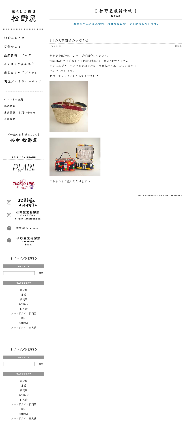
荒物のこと (23, 47)
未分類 (23, 290)
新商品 (23, 299)
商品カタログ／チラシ (23, 73)
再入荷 (23, 309)
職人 (23, 318)
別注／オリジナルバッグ (23, 82)
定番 (23, 294)
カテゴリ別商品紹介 (23, 65)
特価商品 (24, 323)
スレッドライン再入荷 (23, 327)
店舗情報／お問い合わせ (23, 113)
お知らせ (24, 304)
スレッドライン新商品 (23, 313)
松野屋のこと (23, 39)
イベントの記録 (23, 100)
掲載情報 (23, 106)
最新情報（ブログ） (23, 56)
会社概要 (23, 119)
